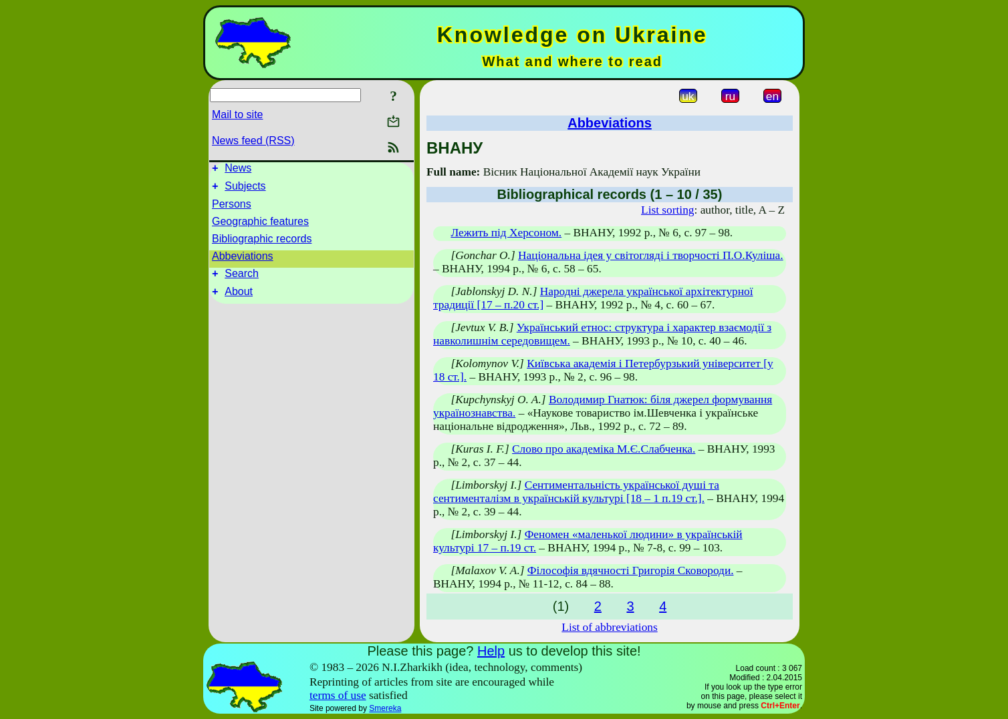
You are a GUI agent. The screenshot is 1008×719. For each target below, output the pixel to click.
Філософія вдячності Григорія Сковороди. (630, 570)
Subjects (245, 190)
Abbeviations (242, 260)
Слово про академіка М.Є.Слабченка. (603, 449)
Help (491, 651)
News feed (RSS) (253, 140)
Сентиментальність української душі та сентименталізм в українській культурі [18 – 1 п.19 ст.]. (576, 492)
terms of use (337, 695)
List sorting (667, 210)
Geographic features (260, 225)
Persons (231, 208)
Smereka (385, 708)
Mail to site (237, 114)
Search (242, 279)
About (239, 299)
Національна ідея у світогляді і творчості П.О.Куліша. (650, 255)
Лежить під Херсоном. (506, 232)
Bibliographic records (261, 242)
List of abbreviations (609, 627)
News (238, 170)
